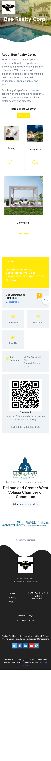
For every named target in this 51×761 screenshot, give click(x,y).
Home (12, 593)
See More (23, 115)
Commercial (23, 222)
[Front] (9, 7)
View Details (11, 161)
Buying (11, 148)
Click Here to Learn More (25, 504)
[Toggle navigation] (46, 7)
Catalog (12, 597)
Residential (35, 149)
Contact (12, 602)
